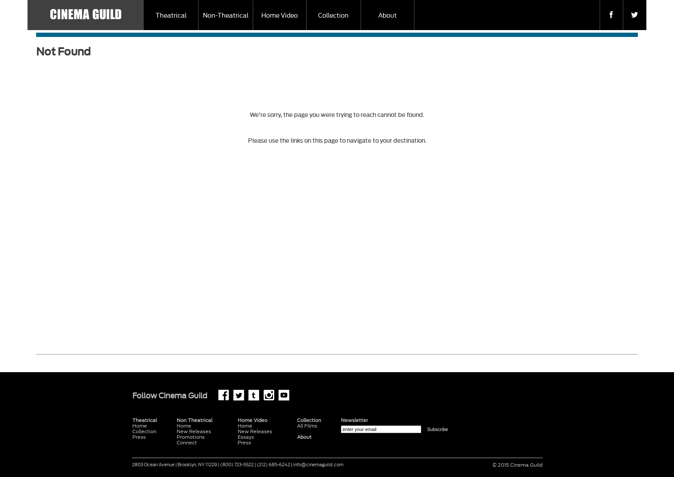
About (387, 15)
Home (184, 426)
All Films (307, 426)
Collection (333, 15)
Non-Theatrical (225, 15)
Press (139, 437)
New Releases (194, 431)
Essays (246, 437)
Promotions (191, 437)
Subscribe (437, 429)
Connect (187, 443)
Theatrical (171, 15)
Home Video (279, 15)
